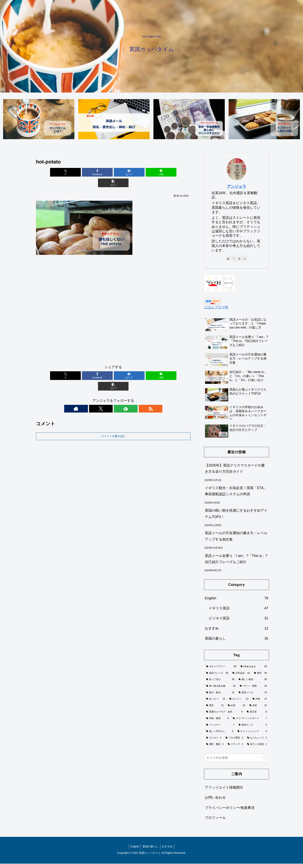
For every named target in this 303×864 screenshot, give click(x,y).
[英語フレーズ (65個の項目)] (217, 673)
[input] (236, 758)
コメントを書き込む (113, 415)
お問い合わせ (215, 798)
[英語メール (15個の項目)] (253, 693)
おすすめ (168, 846)
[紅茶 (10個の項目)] (236, 706)
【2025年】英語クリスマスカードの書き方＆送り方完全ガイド (235, 469)
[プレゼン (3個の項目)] (213, 738)
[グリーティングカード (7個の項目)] (250, 719)
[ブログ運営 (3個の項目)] (234, 738)
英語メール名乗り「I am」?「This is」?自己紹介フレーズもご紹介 (236, 559)
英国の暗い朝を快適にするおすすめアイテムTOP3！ (236, 514)
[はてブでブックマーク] (113, 172)
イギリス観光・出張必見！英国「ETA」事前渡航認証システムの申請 (236, 491)
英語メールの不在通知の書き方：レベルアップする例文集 (236, 536)
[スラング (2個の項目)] (235, 745)
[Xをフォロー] (109, 388)
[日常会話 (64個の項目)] (241, 673)
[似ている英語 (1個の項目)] (257, 745)
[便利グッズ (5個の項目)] (253, 725)
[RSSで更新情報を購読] (126, 388)
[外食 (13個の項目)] (260, 699)
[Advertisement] (113, 301)
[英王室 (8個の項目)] (257, 712)
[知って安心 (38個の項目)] (220, 680)
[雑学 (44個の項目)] (260, 673)
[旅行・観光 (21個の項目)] (220, 693)
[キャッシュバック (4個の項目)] (252, 732)
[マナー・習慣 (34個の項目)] (253, 686)
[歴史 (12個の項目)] (214, 706)
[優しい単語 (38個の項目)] (253, 680)
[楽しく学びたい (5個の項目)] (219, 732)
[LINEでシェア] (139, 172)
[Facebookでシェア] (87, 172)
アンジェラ (236, 187)
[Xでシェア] (61, 172)
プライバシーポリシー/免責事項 (229, 808)
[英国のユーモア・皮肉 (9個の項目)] (224, 712)
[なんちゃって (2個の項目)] (257, 738)
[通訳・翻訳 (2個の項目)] (214, 745)
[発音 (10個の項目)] (258, 706)
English (133, 846)
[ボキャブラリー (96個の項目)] (221, 667)
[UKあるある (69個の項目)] (254, 667)
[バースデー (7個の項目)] (220, 725)
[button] (165, 172)
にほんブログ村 (216, 307)
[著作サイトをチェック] (100, 388)
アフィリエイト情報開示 (224, 788)
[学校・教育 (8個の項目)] (217, 719)
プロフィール (215, 818)
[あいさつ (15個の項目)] (215, 699)
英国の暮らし (150, 846)
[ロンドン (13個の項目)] (239, 699)
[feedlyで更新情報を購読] (118, 388)
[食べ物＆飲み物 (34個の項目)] (220, 686)
